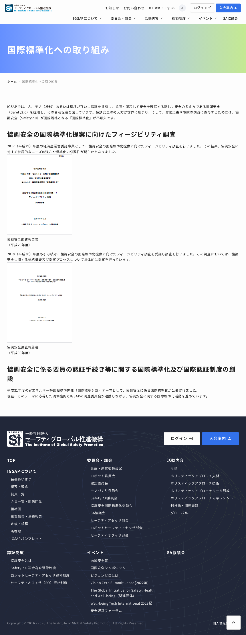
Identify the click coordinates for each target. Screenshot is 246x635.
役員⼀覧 (18, 494)
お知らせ (112, 8)
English (170, 8)
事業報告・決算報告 (26, 516)
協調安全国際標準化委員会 (112, 505)
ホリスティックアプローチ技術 (195, 483)
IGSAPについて (85, 18)
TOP (11, 460)
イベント (206, 18)
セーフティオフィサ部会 (110, 535)
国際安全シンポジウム (108, 567)
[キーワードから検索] (182, 8)
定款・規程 (19, 523)
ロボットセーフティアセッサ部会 (117, 527)
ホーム (12, 81)
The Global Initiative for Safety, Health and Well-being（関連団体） (123, 593)
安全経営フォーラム (106, 610)
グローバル (179, 512)
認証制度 (179, 18)
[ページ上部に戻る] (233, 622)
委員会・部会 (121, 18)
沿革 (174, 468)
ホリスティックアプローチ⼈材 (195, 475)
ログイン (203, 7)
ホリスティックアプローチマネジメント (202, 498)
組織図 (16, 508)
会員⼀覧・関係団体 (26, 501)
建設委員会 (99, 483)
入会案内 (226, 7)
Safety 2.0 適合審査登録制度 (33, 567)
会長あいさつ (21, 479)
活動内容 (152, 18)
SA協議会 (230, 18)
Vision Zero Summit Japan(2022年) (120, 582)
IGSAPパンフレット (26, 538)
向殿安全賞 (99, 560)
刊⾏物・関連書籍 (184, 505)
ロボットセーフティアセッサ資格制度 (40, 575)
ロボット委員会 (103, 475)
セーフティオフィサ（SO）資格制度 (39, 582)
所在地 (16, 531)
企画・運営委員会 (105, 468)
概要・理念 (19, 486)
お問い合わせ (134, 8)
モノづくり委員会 (105, 490)
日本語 (156, 8)
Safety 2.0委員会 (104, 498)
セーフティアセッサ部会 (110, 520)
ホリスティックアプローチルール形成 (200, 490)
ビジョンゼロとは (105, 575)
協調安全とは (21, 560)
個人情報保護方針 (226, 623)
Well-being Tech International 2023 (120, 603)
